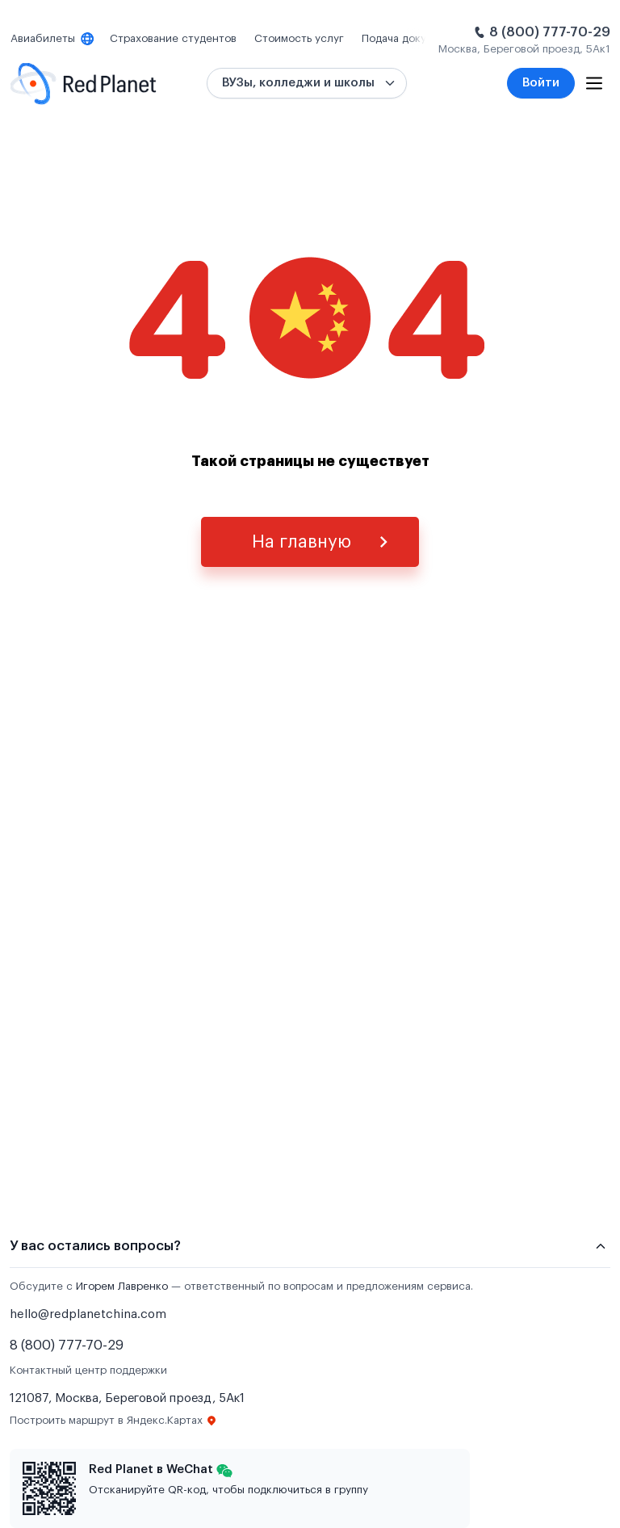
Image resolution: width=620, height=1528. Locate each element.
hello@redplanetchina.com (88, 1314)
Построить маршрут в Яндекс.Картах (113, 1420)
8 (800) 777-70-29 (549, 32)
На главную (301, 542)
